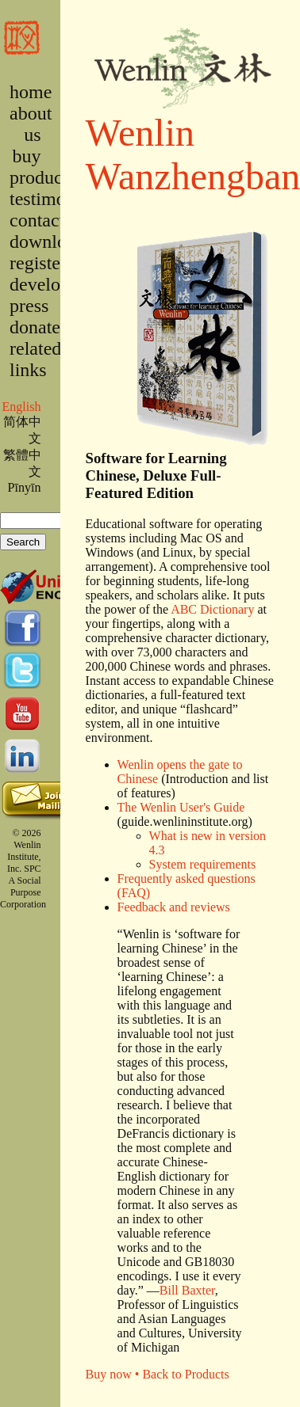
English (21, 406)
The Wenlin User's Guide (181, 807)
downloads (51, 241)
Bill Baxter (187, 1290)
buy (27, 156)
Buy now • (114, 1374)
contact (37, 220)
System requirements (202, 864)
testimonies (53, 198)
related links (35, 359)
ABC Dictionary (212, 609)
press (29, 305)
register (38, 263)
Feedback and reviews (173, 907)
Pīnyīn (24, 487)
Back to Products (185, 1374)
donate (35, 327)
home (31, 92)
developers (51, 284)
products (42, 177)
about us (31, 124)
